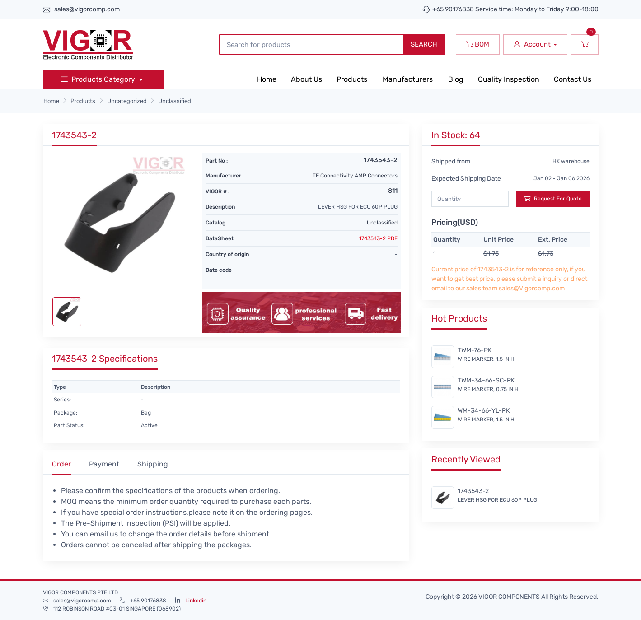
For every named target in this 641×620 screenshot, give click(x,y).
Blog (455, 79)
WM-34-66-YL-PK (484, 411)
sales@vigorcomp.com (87, 9)
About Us (306, 79)
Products (352, 79)
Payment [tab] (104, 464)
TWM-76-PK (474, 350)
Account (532, 44)
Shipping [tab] (152, 464)
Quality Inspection (508, 79)
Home (266, 79)
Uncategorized (127, 101)
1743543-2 (473, 491)
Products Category (99, 79)
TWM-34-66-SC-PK (486, 380)
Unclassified (174, 101)
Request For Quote (553, 198)
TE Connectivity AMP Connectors (355, 175)
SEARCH (424, 44)
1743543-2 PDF (378, 238)
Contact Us (572, 79)
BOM (477, 44)
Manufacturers (408, 79)
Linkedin (195, 600)
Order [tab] (61, 464)
